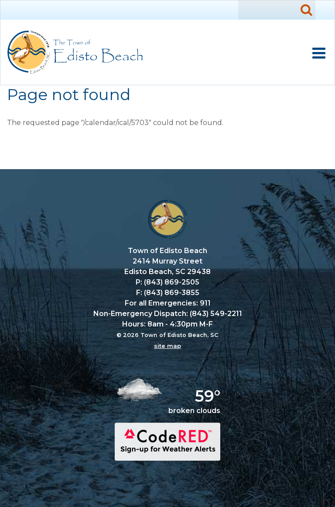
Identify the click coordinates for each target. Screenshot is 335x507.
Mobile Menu (319, 53)
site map (167, 345)
